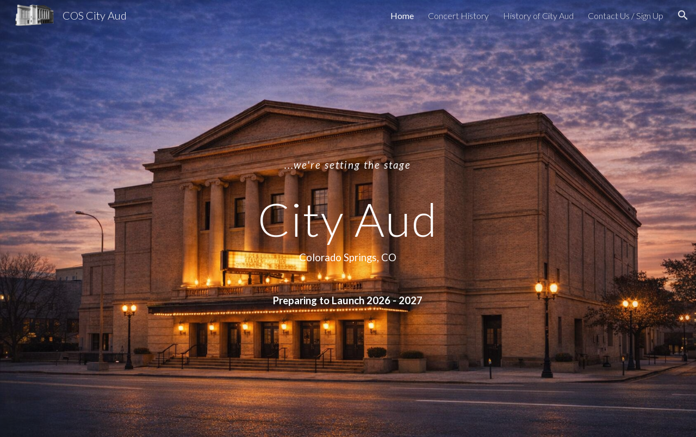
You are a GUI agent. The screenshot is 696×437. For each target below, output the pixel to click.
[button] (683, 15)
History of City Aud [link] (538, 15)
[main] (348, 218)
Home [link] (402, 15)
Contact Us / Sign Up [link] (625, 15)
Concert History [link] (458, 15)
